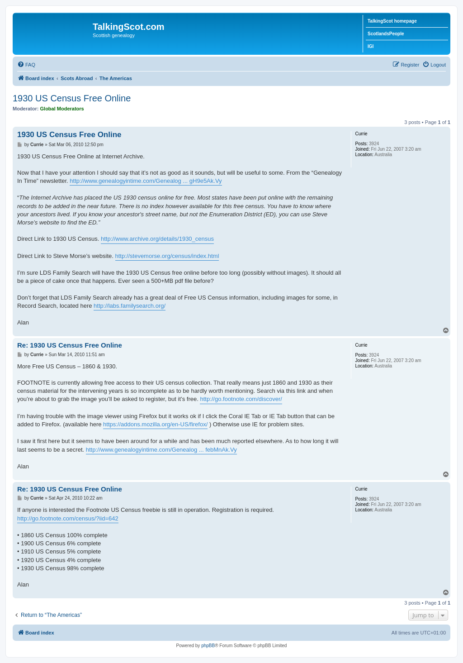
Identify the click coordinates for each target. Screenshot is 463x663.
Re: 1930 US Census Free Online (69, 345)
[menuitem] (26, 64)
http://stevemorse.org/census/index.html (167, 256)
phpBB (208, 645)
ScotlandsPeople (386, 33)
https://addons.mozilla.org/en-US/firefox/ (155, 424)
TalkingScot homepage (392, 21)
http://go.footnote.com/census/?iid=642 (67, 518)
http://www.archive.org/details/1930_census (157, 238)
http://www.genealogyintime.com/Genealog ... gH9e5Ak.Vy (146, 180)
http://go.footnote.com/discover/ (241, 399)
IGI (370, 46)
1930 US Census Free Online (72, 98)
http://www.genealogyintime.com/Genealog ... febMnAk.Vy (161, 449)
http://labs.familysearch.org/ (129, 305)
